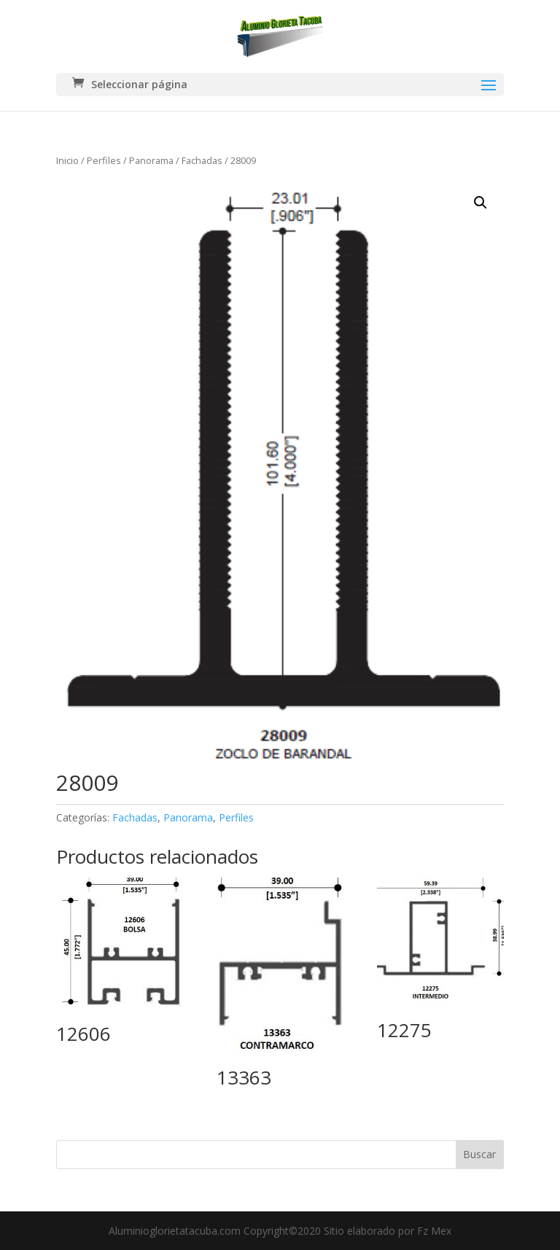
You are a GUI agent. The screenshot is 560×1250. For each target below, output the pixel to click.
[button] (480, 203)
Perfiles (104, 160)
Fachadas (202, 160)
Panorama (151, 160)
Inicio (67, 160)
